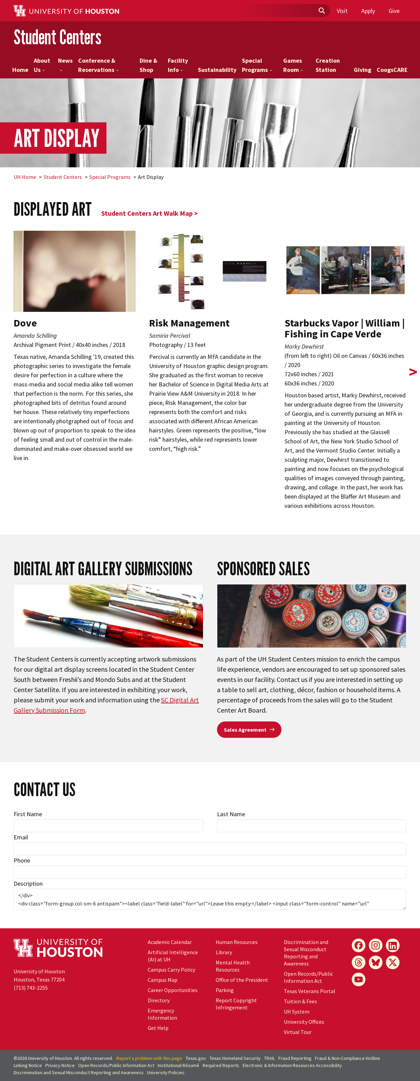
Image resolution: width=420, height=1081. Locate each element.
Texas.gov (196, 1058)
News (65, 64)
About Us (42, 65)
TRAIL (269, 1058)
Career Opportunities (173, 990)
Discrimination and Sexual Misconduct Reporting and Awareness (306, 953)
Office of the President (242, 979)
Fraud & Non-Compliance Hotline (347, 1058)
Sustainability (217, 70)
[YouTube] (358, 979)
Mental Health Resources (233, 966)
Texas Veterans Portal (309, 991)
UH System (296, 1011)
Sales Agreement (249, 730)
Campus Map (162, 979)
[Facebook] (358, 945)
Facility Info (178, 65)
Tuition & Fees (300, 1001)
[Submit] (321, 11)
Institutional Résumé (178, 1065)
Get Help (158, 1027)
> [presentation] (413, 372)
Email (21, 837)
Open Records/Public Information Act (308, 977)
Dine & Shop (148, 65)
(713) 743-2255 (31, 987)
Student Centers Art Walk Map (147, 213)
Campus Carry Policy (171, 969)
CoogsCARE (392, 70)
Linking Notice (28, 1065)
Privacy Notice (60, 1065)
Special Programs (257, 65)
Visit (342, 11)
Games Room (293, 65)
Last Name (231, 814)
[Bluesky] (375, 962)
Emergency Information (162, 1014)
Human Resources (237, 942)
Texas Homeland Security (235, 1058)
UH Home (25, 176)
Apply (368, 11)
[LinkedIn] (393, 945)
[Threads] (358, 962)
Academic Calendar (170, 942)
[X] (393, 962)
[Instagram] (375, 945)
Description (28, 883)
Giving (362, 70)
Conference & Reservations (98, 65)
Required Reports (221, 1065)
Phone (22, 860)
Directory (159, 1000)
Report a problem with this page (149, 1058)
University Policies (166, 1072)
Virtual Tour (298, 1032)
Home (20, 70)
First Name (28, 814)
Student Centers (57, 37)
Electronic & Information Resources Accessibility (292, 1065)
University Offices (304, 1021)
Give (394, 11)
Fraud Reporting (295, 1058)
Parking (225, 990)
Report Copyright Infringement (236, 1004)
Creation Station (328, 65)
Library (224, 952)
